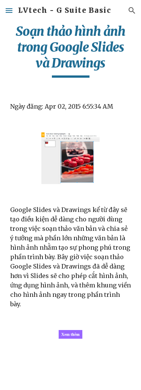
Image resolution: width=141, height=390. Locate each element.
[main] (70, 50)
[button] (9, 10)
